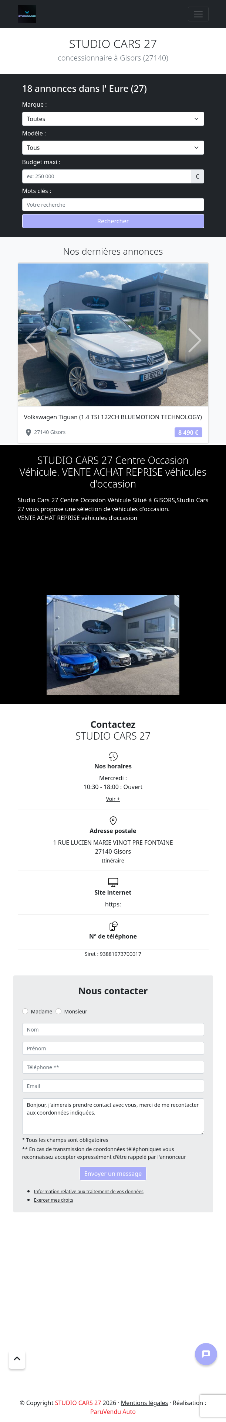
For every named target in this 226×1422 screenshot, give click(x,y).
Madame (42, 1011)
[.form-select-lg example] (113, 119)
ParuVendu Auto (113, 1412)
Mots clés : (36, 191)
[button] (31, 340)
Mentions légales (144, 1403)
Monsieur (75, 1011)
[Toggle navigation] (198, 14)
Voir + (113, 798)
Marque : (34, 104)
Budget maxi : (41, 162)
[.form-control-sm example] (107, 176)
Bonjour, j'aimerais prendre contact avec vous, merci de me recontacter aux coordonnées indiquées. (113, 1116)
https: (113, 904)
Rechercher (113, 221)
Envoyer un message (113, 1174)
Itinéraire (113, 860)
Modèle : (34, 133)
